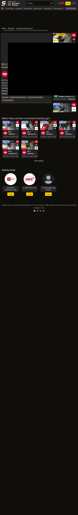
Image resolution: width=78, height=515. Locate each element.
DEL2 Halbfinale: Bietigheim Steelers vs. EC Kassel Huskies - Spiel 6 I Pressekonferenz (67, 95)
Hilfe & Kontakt (55, 205)
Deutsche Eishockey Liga (10, 189)
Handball (18, 8)
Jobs (43, 208)
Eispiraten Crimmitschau (35, 97)
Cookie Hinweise (38, 205)
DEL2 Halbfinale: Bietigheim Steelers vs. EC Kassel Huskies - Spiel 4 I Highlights (69, 133)
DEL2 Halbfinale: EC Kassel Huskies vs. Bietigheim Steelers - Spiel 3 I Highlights (13, 152)
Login (68, 3)
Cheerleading (58, 8)
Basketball (28, 8)
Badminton (38, 8)
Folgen (11, 194)
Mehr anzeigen (39, 161)
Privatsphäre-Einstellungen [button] (21, 205)
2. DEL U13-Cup (29, 188)
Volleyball (48, 8)
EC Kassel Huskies (7, 100)
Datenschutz (6, 205)
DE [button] (73, 3)
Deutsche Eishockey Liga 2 (25, 28)
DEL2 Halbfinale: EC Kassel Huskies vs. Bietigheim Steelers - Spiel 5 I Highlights (31, 133)
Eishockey (10, 8)
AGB (47, 205)
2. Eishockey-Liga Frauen (48, 189)
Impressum (66, 205)
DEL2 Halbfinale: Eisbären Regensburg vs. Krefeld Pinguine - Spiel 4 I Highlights (51, 133)
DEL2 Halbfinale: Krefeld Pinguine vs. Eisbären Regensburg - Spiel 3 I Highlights (31, 152)
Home (4, 28)
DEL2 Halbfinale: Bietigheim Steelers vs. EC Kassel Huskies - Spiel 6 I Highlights (13, 133)
